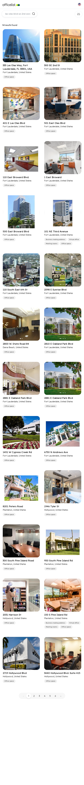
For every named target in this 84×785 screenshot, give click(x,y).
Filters (78, 14)
